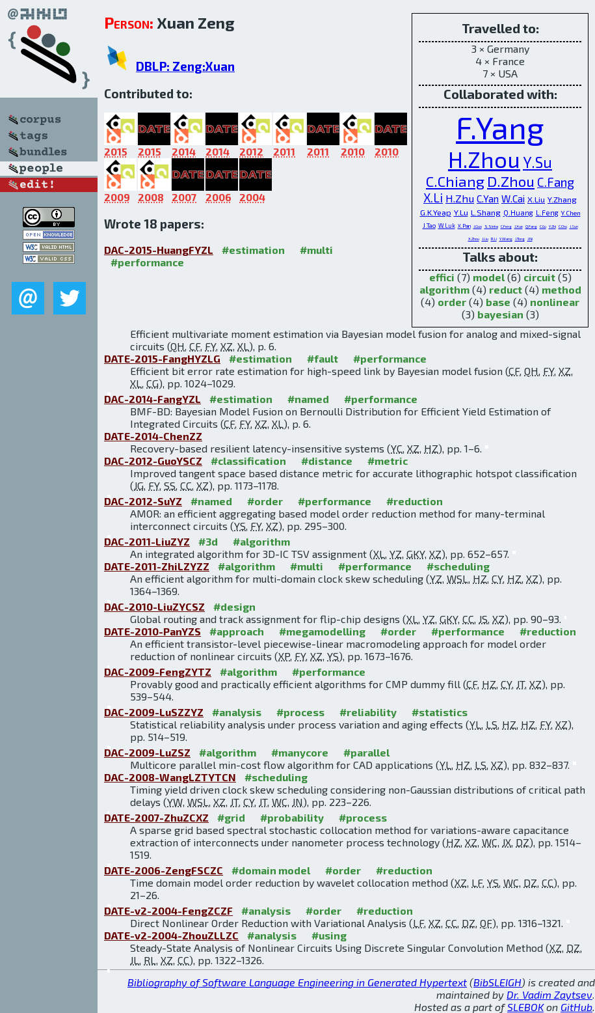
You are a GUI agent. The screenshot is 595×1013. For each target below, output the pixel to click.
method (561, 289)
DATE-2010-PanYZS (152, 631)
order (452, 302)
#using (329, 935)
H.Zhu (459, 198)
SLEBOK (525, 1007)
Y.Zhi (552, 226)
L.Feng (547, 212)
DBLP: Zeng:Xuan (185, 66)
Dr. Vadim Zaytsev (549, 994)
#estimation (253, 249)
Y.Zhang (562, 199)
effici (442, 277)
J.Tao (429, 225)
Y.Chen (571, 213)
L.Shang (486, 212)
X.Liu (536, 199)
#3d (208, 541)
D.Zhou (511, 181)
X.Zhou (473, 238)
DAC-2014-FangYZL (152, 399)
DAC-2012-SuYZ (143, 501)
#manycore (299, 752)
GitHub (576, 1007)
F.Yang (500, 127)
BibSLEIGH (497, 982)
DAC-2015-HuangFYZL (158, 249)
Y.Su (537, 162)
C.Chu (563, 226)
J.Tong (520, 238)
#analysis (236, 712)
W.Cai (513, 198)
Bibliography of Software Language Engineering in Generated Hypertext (297, 982)
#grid (231, 817)
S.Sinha (491, 226)
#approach (236, 631)
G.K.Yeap (435, 212)
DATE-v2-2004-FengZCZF (168, 910)
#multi (316, 249)
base (498, 302)
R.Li (494, 238)
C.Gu (543, 226)
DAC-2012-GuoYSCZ (153, 460)
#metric (387, 460)
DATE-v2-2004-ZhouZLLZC (171, 935)
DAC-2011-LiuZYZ (147, 541)
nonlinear (554, 302)
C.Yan (488, 198)
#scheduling (458, 566)
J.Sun (574, 226)
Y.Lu (461, 212)
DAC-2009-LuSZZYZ (154, 712)
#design (234, 606)
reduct (505, 289)
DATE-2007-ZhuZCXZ (156, 817)
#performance (147, 262)
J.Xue (518, 226)
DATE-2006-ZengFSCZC (163, 870)
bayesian (500, 314)
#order (265, 501)
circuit (539, 277)
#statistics (440, 712)
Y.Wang (505, 238)
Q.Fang (531, 226)
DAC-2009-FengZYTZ (157, 671)
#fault (322, 358)
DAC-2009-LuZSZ (147, 752)
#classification (248, 460)
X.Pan (464, 226)
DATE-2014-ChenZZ (153, 436)
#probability (292, 817)
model (489, 277)
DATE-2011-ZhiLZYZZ (156, 566)
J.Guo (477, 226)
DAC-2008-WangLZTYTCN (170, 777)
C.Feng (506, 226)
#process (300, 712)
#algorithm (261, 541)
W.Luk (446, 225)
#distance (326, 460)
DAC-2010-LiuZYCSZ (154, 606)
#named (308, 399)
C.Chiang (455, 181)
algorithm (444, 289)
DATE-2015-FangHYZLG (162, 358)
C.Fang (555, 181)
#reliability (368, 712)
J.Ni (530, 238)
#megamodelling (322, 631)
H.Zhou (484, 159)
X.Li (433, 197)
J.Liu (485, 238)
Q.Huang (518, 212)
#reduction (414, 501)
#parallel (366, 752)
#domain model (270, 870)
